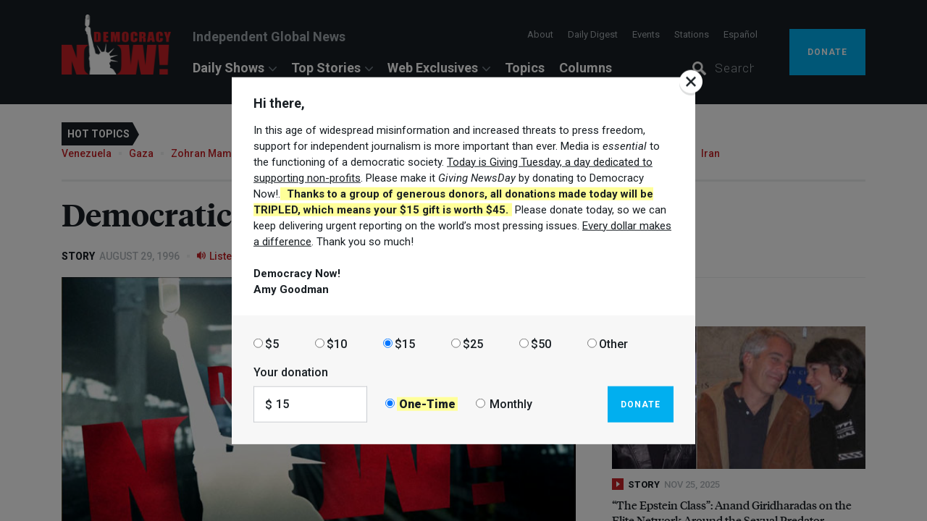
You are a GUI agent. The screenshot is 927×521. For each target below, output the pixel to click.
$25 (473, 343)
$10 (337, 343)
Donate (640, 404)
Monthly (511, 404)
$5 (272, 343)
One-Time (427, 404)
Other (613, 343)
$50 (541, 343)
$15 (405, 343)
